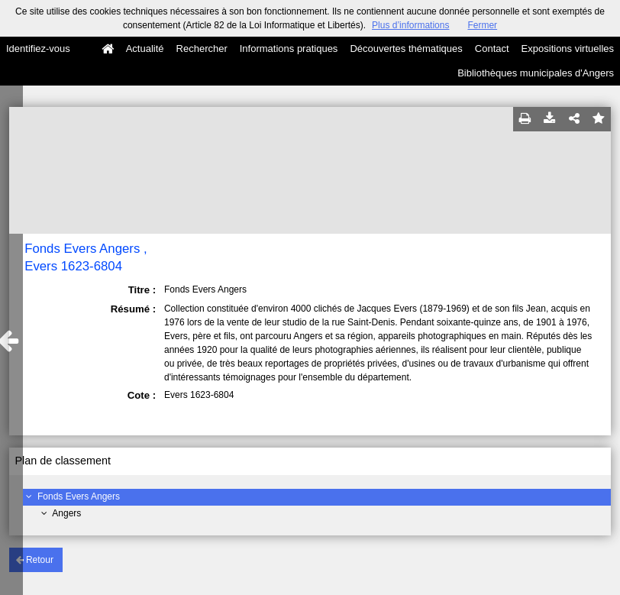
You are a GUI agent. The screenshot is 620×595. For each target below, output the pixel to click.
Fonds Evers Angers (78, 496)
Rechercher (202, 48)
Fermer (482, 25)
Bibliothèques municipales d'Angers (535, 73)
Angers (66, 513)
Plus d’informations (410, 25)
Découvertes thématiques (406, 48)
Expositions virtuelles (568, 48)
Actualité (145, 48)
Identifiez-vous (38, 48)
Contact (492, 48)
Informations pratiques (289, 48)
